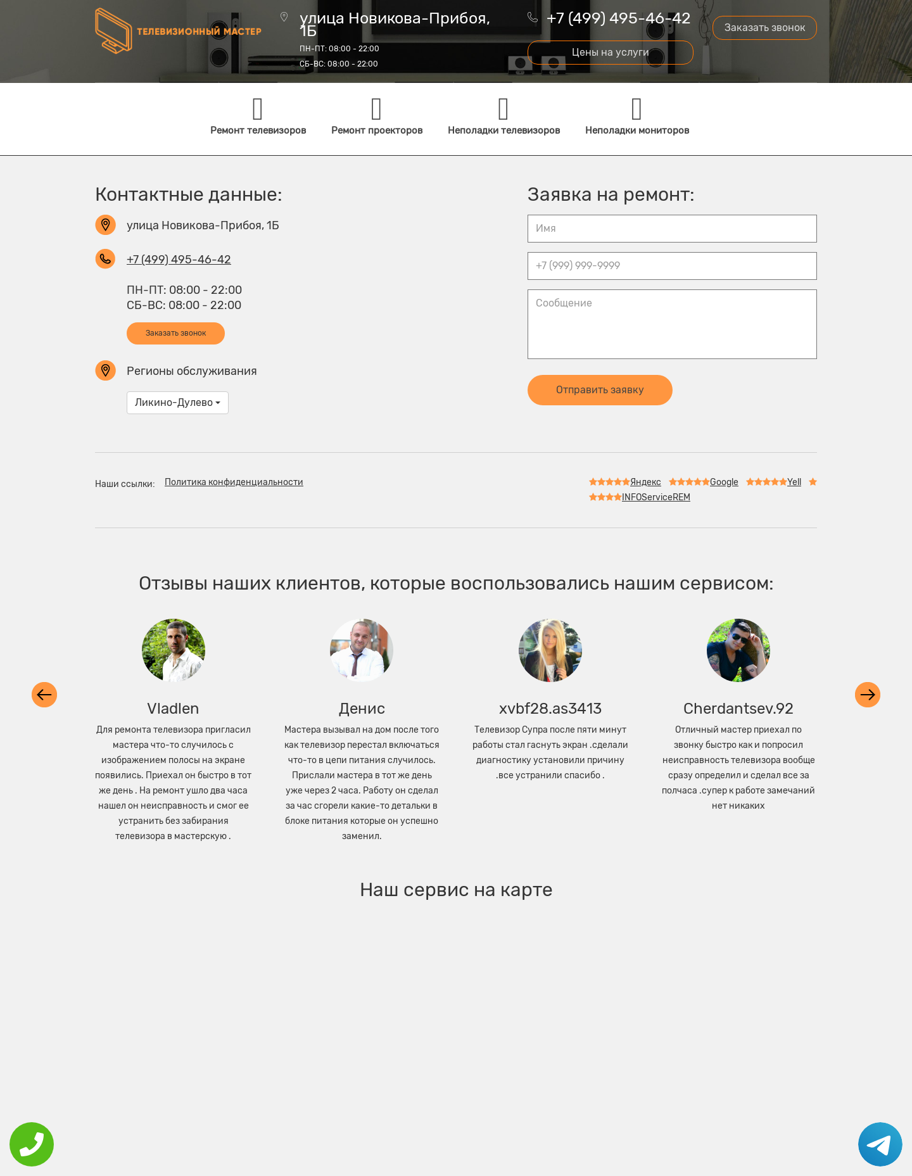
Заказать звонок (765, 28)
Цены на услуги (610, 52)
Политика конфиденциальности (234, 482)
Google (703, 482)
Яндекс (625, 482)
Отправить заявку (600, 390)
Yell (773, 482)
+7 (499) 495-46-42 (619, 18)
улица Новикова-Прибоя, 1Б (395, 40)
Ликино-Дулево (177, 402)
